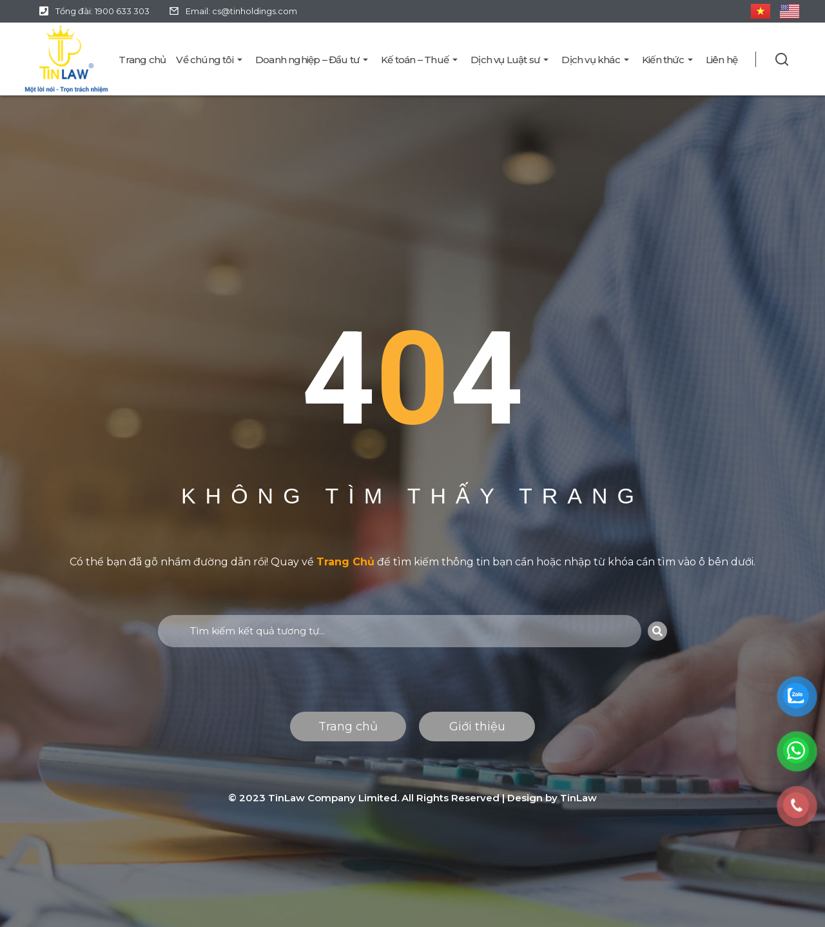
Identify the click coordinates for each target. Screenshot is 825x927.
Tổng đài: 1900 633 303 (102, 11)
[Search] (657, 631)
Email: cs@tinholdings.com (241, 11)
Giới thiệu (477, 726)
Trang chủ (348, 726)
